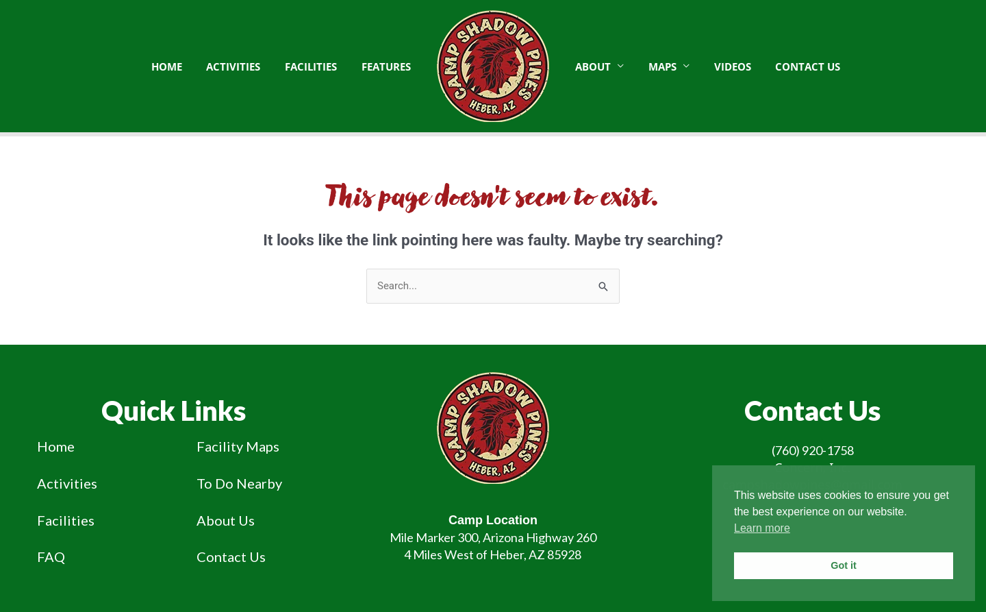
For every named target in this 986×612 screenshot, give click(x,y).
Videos (722, 66)
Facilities (65, 520)
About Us (226, 520)
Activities (67, 483)
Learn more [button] (762, 528)
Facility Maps (238, 446)
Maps (656, 66)
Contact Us (793, 66)
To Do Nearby (239, 483)
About (591, 66)
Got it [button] (844, 565)
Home (56, 446)
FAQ (51, 556)
